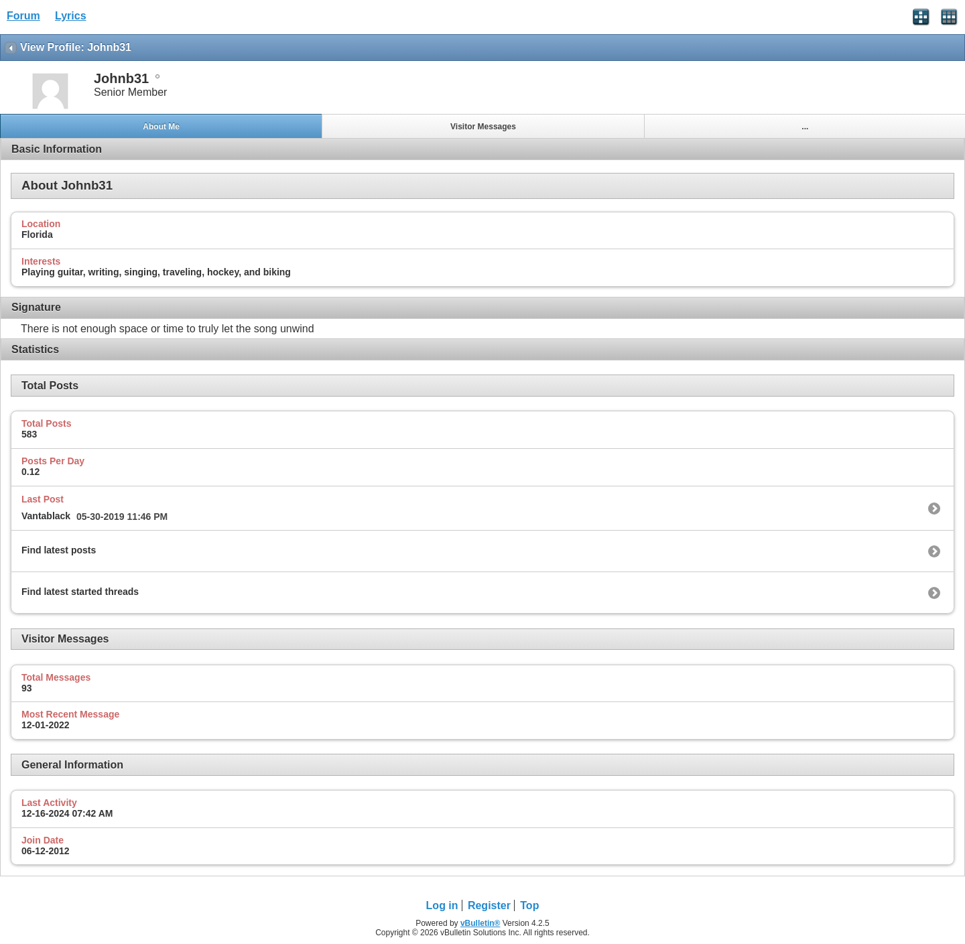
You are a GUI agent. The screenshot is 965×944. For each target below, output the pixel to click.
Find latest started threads (80, 591)
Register (489, 905)
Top (529, 905)
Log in (442, 905)
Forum (23, 15)
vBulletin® (480, 923)
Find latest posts (58, 550)
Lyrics (70, 15)
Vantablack (45, 516)
